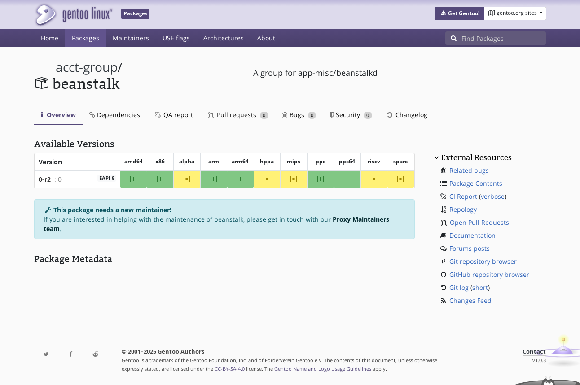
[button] (459, 13)
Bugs (299, 114)
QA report (173, 114)
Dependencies (114, 114)
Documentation (472, 235)
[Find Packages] (503, 38)
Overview (58, 114)
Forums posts (469, 248)
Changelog (406, 114)
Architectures (223, 38)
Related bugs (469, 170)
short (480, 287)
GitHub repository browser (489, 274)
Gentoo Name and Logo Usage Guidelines (322, 368)
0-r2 (45, 179)
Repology (463, 209)
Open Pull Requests (479, 222)
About (266, 38)
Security (351, 114)
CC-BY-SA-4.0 (230, 368)
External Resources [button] (476, 157)
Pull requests (238, 114)
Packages (85, 38)
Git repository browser (483, 261)
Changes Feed (470, 300)
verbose (493, 196)
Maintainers (131, 38)
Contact (534, 351)
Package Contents (475, 183)
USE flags (176, 38)
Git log (459, 287)
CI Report (463, 196)
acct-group (87, 67)
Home (49, 38)
